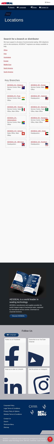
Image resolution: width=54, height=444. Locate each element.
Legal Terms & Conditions (12, 408)
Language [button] (21, 7)
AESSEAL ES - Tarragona (39, 118)
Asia (5, 53)
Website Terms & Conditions (13, 414)
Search (11, 7)
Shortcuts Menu (9, 424)
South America (8, 72)
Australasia (7, 57)
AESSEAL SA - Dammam (39, 107)
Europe (6, 61)
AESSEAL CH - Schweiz (15, 131)
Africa (5, 50)
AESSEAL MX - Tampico (15, 107)
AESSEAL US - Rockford (39, 142)
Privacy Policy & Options (11, 411)
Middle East (7, 64)
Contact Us (43, 7)
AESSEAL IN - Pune (13, 96)
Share (34, 7)
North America (8, 68)
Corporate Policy (9, 405)
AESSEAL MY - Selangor (39, 96)
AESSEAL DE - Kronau (38, 85)
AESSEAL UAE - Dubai (38, 131)
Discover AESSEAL (18, 316)
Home (8, 14)
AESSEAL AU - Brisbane (15, 85)
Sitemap (6, 427)
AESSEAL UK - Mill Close (15, 142)
